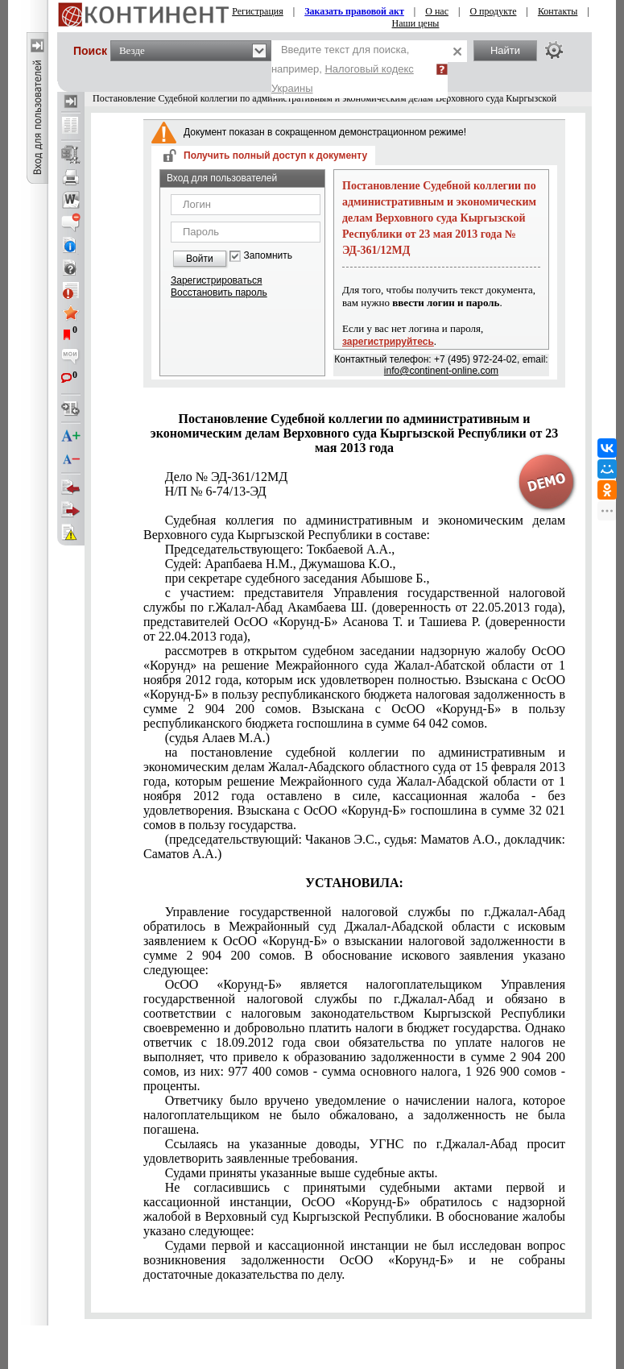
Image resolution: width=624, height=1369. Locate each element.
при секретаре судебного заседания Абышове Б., (297, 578)
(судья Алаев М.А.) (217, 738)
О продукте (492, 11)
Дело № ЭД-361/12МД (226, 476)
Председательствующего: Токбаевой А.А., (280, 549)
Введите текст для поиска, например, (342, 69)
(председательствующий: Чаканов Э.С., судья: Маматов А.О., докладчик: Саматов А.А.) (354, 846)
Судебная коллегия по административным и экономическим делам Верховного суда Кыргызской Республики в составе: (354, 527)
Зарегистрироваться (216, 280)
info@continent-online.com (441, 370)
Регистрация (257, 11)
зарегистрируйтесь (388, 341)
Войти (199, 258)
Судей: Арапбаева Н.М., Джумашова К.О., (280, 563)
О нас (436, 11)
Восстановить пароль (219, 292)
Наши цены (416, 23)
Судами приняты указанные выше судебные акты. (301, 1173)
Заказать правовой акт (354, 11)
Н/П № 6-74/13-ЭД (216, 491)
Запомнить (268, 256)
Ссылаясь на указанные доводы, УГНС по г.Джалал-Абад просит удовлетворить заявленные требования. (354, 1151)
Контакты (558, 11)
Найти (505, 50)
